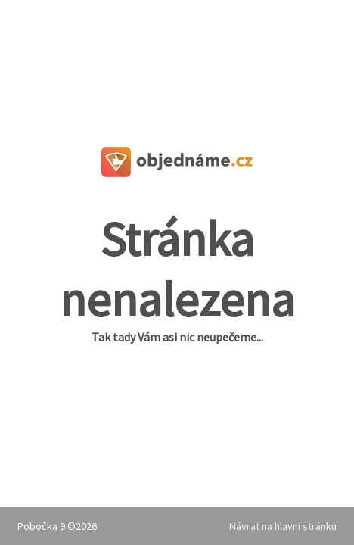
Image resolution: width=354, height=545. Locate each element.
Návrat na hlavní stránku (283, 526)
